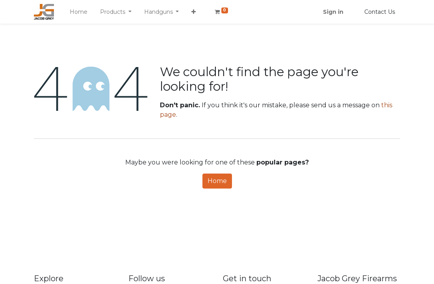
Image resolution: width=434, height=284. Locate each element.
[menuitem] (78, 12)
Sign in (333, 11)
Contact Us (379, 11)
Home (217, 181)
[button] (193, 12)
